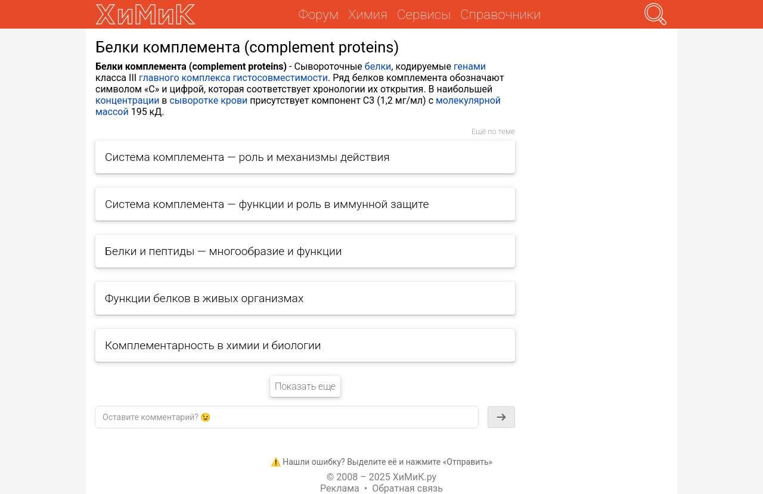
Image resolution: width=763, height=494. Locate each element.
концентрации (127, 100)
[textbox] (286, 417)
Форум (319, 14)
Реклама (339, 488)
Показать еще (305, 386)
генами (470, 66)
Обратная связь (407, 488)
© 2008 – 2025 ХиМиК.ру (381, 477)
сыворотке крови (208, 100)
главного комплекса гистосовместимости (233, 77)
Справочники (500, 14)
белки (378, 66)
